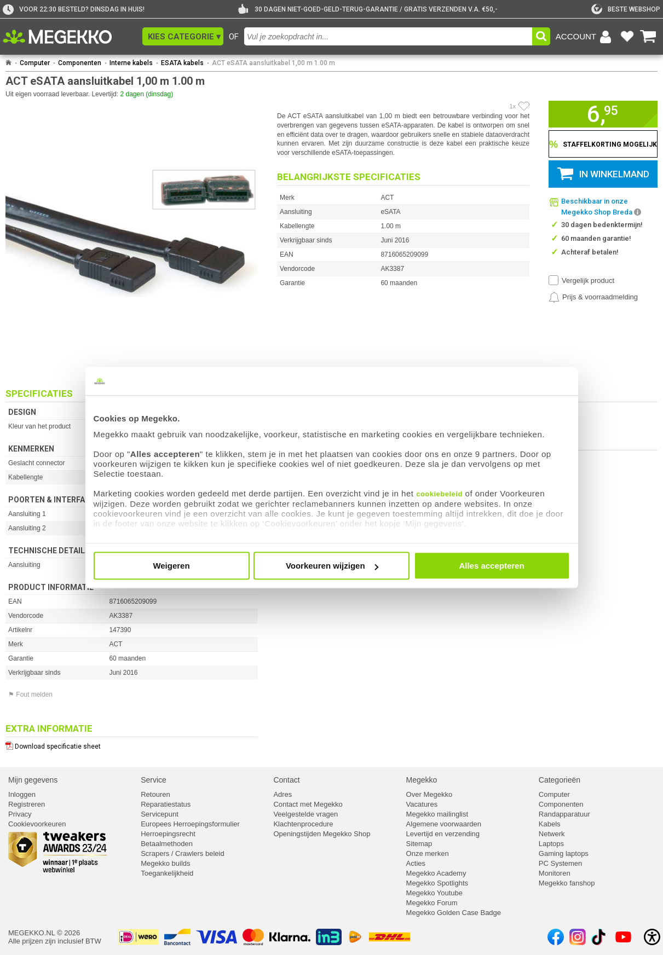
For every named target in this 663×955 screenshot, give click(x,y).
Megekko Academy (436, 873)
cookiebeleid (439, 494)
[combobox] (388, 36)
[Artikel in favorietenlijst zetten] (523, 106)
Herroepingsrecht (168, 834)
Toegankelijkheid (167, 873)
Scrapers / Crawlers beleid (182, 853)
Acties (415, 863)
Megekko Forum (432, 903)
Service (153, 779)
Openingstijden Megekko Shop (321, 834)
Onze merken (427, 853)
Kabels (550, 824)
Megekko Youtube (434, 893)
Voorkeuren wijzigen (332, 565)
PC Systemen (560, 863)
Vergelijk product (588, 280)
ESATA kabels (182, 63)
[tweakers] (625, 9)
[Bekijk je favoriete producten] (627, 36)
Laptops (551, 844)
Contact (286, 779)
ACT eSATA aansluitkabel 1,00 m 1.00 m (273, 63)
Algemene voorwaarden (443, 824)
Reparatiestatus (166, 804)
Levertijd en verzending (443, 834)
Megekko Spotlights (437, 883)
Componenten (79, 63)
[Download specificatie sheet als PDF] (131, 744)
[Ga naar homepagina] (70, 37)
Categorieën (559, 779)
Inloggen (22, 794)
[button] (182, 36)
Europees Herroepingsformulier (190, 824)
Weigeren (171, 565)
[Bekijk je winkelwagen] (648, 36)
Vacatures (422, 804)
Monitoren (554, 873)
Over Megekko (429, 794)
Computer (35, 63)
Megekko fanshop (567, 883)
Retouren (155, 794)
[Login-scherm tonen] (585, 36)
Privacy (20, 814)
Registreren (26, 804)
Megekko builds (165, 863)
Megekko (421, 779)
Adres (282, 794)
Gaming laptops (564, 853)
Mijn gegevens (32, 779)
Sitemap (419, 844)
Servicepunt (159, 814)
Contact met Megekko (307, 804)
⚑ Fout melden (30, 694)
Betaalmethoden (167, 844)
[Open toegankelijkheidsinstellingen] (652, 937)
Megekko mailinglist (437, 814)
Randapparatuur (564, 814)
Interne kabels (131, 63)
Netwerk (552, 834)
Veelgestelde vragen (305, 814)
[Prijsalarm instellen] (593, 297)
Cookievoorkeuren (37, 824)
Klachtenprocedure (303, 824)
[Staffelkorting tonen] (603, 144)
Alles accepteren (491, 565)
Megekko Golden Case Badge (453, 912)
